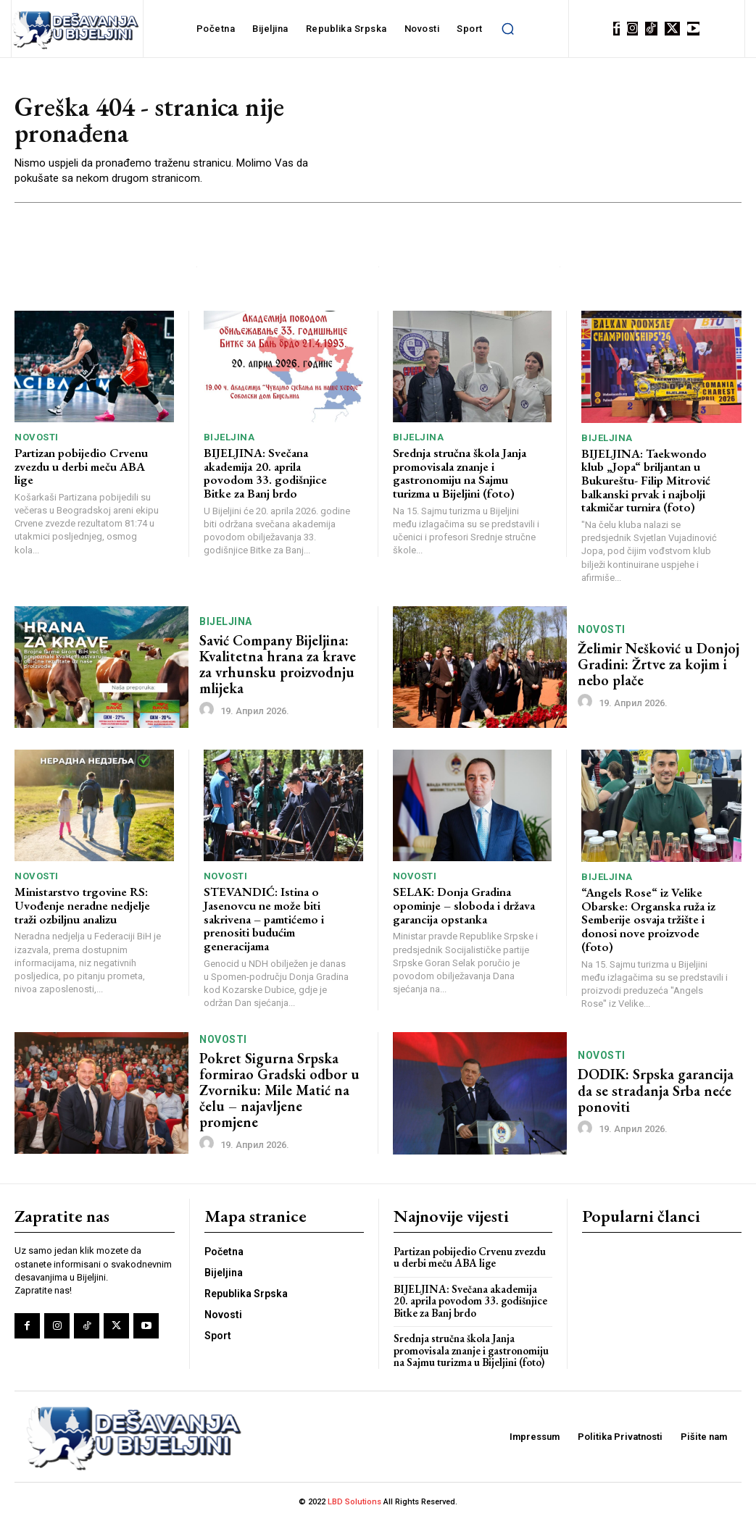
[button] (508, 29)
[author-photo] (208, 710)
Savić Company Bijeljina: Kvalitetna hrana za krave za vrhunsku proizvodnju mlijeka (277, 664)
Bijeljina (229, 437)
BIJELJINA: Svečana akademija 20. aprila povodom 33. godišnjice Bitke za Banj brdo (265, 473)
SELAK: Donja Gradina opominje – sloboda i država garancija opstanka (464, 905)
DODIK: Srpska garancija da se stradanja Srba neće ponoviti (656, 1090)
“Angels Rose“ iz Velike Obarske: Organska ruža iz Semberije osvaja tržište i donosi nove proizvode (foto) (648, 919)
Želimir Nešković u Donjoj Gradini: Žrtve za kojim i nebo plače (658, 664)
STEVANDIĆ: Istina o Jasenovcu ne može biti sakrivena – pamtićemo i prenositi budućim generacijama (264, 919)
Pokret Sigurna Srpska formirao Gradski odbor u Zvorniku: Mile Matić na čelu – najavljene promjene (279, 1090)
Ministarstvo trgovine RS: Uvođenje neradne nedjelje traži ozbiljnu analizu (82, 905)
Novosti (36, 437)
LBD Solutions (355, 1502)
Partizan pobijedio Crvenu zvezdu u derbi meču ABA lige (81, 466)
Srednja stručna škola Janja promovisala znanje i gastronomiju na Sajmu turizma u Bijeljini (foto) (459, 473)
